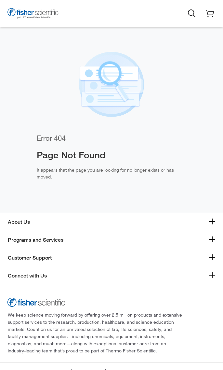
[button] (192, 12)
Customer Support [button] (30, 258)
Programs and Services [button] (35, 240)
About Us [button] (19, 222)
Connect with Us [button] (27, 276)
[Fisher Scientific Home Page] (33, 14)
